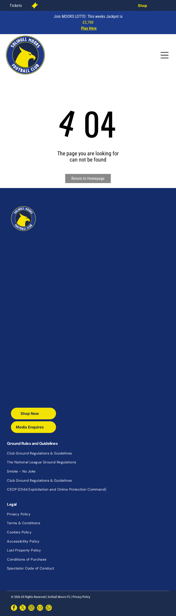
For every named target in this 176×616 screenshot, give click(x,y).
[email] (40, 608)
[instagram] (31, 608)
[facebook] (14, 608)
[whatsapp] (49, 608)
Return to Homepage (88, 178)
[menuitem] (16, 5)
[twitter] (23, 608)
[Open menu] (165, 55)
